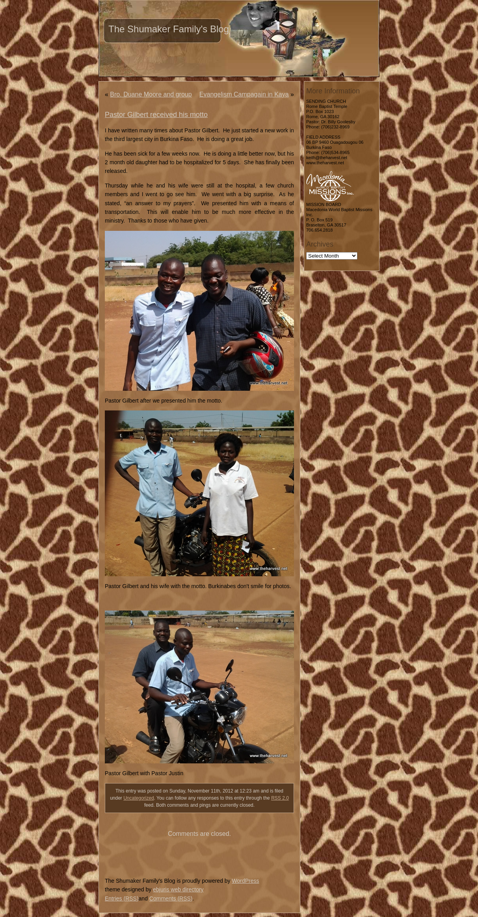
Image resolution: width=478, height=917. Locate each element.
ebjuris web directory (178, 889)
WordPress (245, 881)
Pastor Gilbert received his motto (156, 115)
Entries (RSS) (122, 898)
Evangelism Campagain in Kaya (244, 94)
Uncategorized (138, 798)
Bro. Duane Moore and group (151, 94)
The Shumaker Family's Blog (168, 29)
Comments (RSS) (171, 898)
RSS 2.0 (280, 798)
